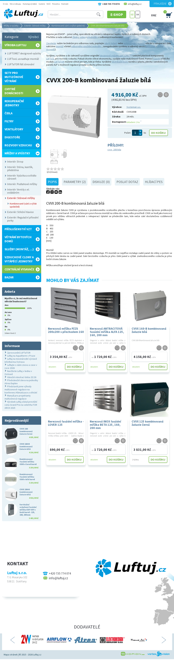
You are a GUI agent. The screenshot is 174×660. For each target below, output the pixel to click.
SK (137, 14)
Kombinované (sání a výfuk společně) (68, 25)
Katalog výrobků (30, 4)
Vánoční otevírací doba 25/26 (21, 377)
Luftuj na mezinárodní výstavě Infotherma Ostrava (21, 360)
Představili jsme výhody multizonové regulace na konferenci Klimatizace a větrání (21, 389)
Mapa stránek (11, 654)
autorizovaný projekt (134, 43)
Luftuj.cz (37, 654)
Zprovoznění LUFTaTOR (18, 352)
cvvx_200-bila (114, 149)
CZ (132, 14)
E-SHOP (116, 14)
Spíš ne (8, 319)
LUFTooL (50, 58)
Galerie (42, 4)
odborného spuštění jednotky (86, 46)
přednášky (92, 37)
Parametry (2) (75, 182)
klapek (156, 58)
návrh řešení (110, 43)
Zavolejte (51, 43)
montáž (59, 46)
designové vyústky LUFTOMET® (115, 55)
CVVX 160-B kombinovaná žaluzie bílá (149, 330)
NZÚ (49, 4)
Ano (6, 305)
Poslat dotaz (127, 182)
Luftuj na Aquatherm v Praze (21, 355)
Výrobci (33, 37)
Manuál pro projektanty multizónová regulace (18, 397)
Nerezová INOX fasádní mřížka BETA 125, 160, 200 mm (105, 424)
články (75, 37)
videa (83, 37)
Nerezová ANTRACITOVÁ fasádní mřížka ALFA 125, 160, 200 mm (107, 332)
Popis (52, 182)
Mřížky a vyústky (11, 25)
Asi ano (8, 312)
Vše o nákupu (15, 4)
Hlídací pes (154, 182)
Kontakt (64, 4)
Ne (6, 326)
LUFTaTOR (59, 61)
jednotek (150, 46)
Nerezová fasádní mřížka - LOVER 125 (66, 423)
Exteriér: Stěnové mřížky (35, 25)
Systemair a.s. (134, 107)
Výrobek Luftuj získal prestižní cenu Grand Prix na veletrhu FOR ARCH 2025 (21, 404)
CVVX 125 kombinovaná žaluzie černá (147, 423)
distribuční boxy (120, 61)
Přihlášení (160, 3)
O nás (5, 4)
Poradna (56, 4)
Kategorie (12, 37)
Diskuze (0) (101, 182)
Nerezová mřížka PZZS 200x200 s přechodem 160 (66, 330)
